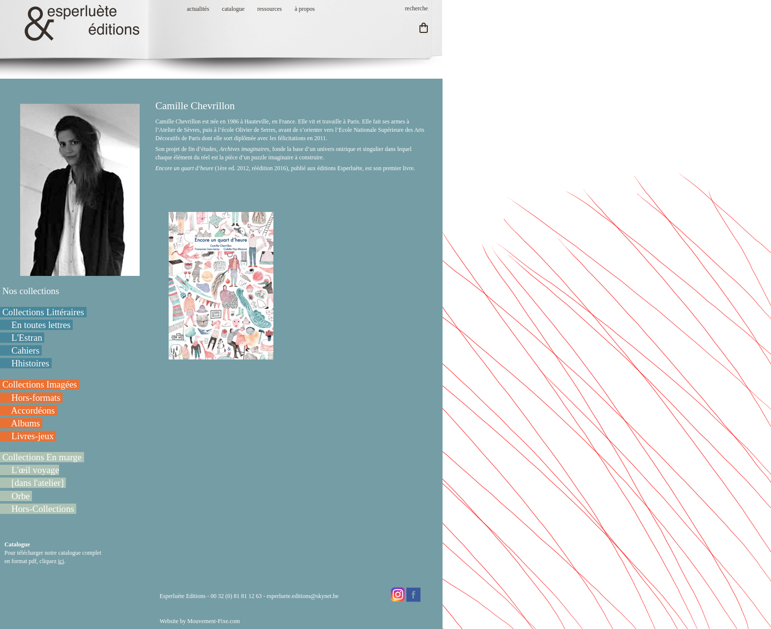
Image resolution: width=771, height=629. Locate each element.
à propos (305, 8)
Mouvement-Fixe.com (213, 621)
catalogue (233, 8)
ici (61, 561)
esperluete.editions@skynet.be (302, 596)
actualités (198, 8)
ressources (269, 8)
